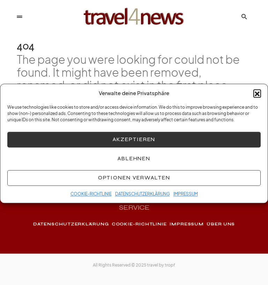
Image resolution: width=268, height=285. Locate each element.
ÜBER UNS (221, 224)
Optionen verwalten (134, 181)
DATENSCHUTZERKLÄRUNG (142, 197)
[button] (257, 96)
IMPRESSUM (185, 197)
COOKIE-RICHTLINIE (91, 197)
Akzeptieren (134, 142)
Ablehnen (134, 162)
